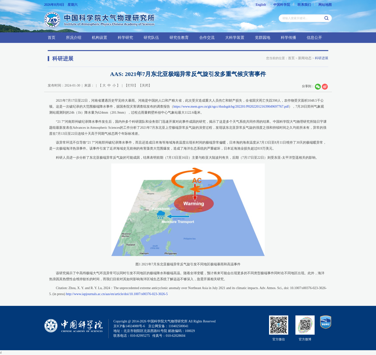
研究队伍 (151, 37)
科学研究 (125, 37)
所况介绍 (73, 37)
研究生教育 (179, 37)
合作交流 (207, 37)
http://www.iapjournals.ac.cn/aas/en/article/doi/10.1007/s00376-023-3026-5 (117, 294)
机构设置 (99, 37)
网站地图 (325, 4)
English (261, 4)
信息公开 (314, 37)
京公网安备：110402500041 (168, 326)
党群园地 (262, 37)
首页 (51, 37)
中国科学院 (281, 4)
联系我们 (304, 4)
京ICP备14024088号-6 (129, 326)
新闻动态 (304, 58)
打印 (131, 85)
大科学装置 (234, 37)
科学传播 (288, 37)
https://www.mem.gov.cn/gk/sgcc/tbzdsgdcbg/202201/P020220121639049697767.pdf (231, 106)
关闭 (145, 85)
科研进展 (321, 58)
